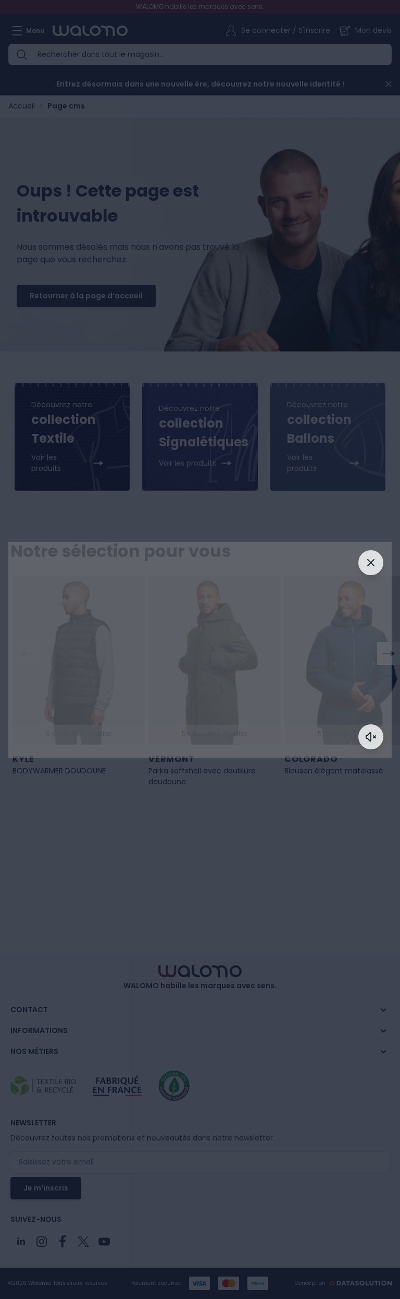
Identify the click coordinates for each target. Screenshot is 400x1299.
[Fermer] (370, 562)
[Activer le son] (370, 736)
